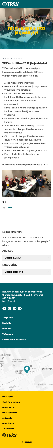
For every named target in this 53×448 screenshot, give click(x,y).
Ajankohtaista (30, 24)
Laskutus (6, 329)
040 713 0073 (8, 298)
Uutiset (9, 207)
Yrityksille (7, 318)
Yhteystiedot (8, 429)
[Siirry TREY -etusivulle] (9, 437)
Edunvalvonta (8, 408)
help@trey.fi (8, 301)
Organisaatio (8, 423)
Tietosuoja (7, 334)
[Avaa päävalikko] (49, 4)
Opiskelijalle (7, 397)
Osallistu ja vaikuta (11, 402)
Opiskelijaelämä (9, 413)
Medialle (6, 323)
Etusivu (17, 24)
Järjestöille (7, 418)
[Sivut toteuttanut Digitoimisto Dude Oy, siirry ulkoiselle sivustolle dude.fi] (26, 443)
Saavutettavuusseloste (14, 340)
